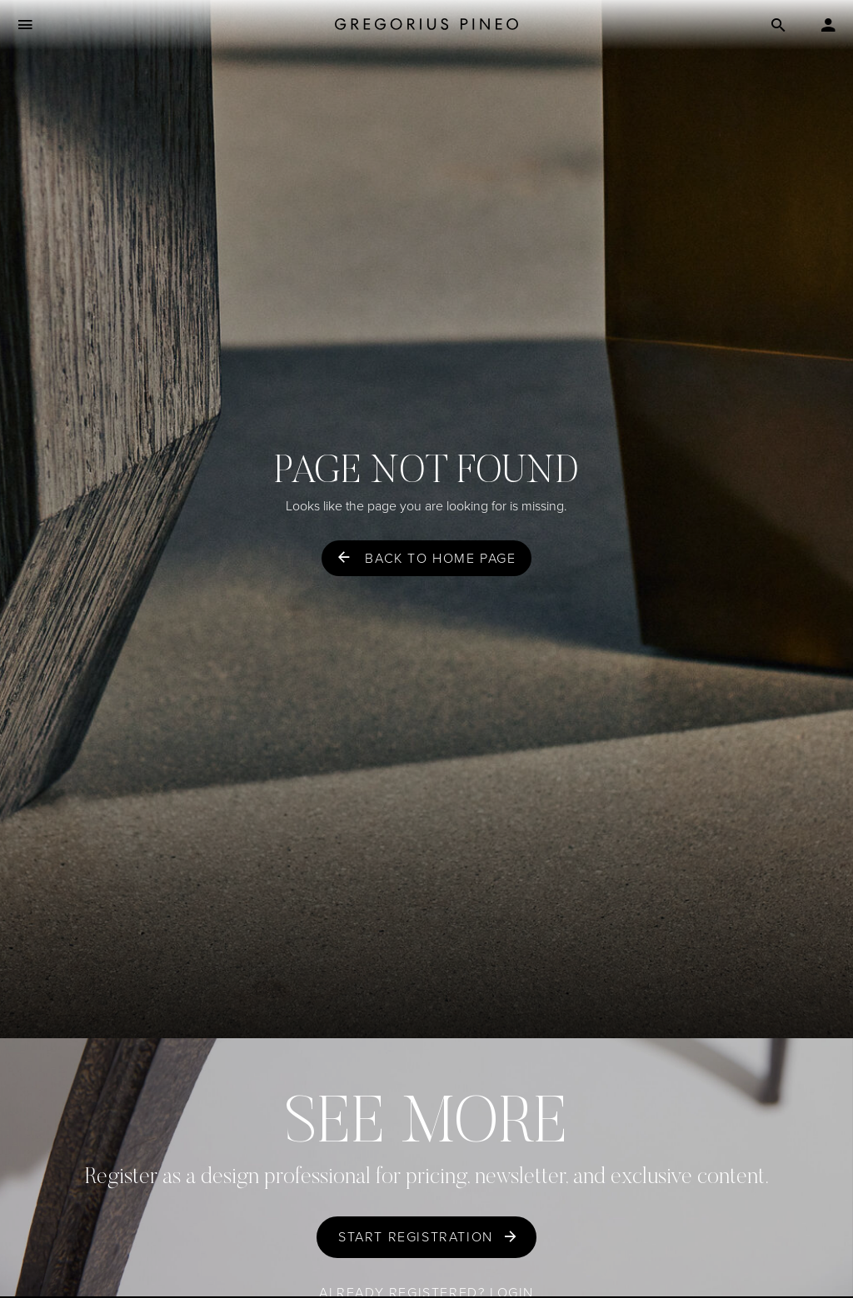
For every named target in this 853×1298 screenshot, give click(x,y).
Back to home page (440, 558)
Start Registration (415, 1236)
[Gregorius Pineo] (426, 25)
